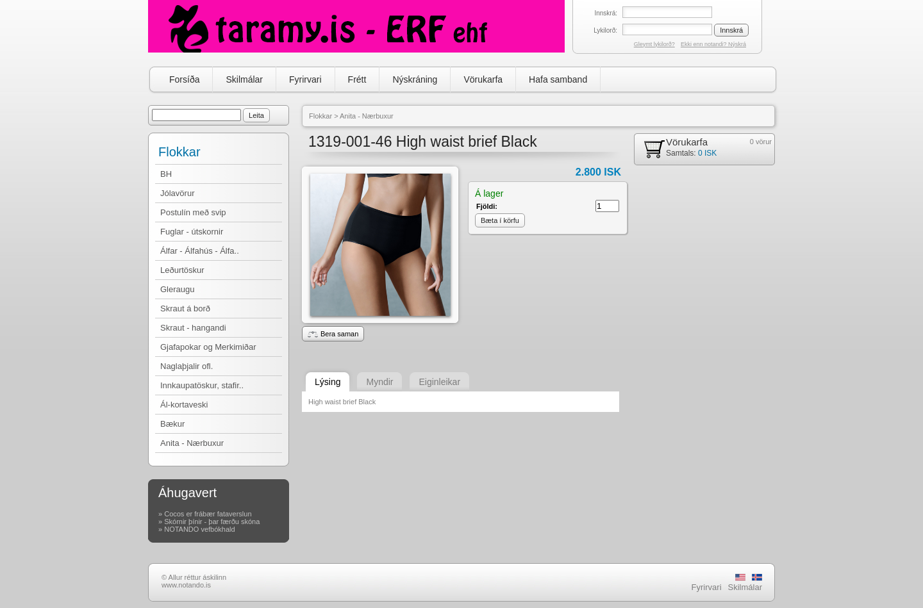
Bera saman (333, 334)
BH (166, 174)
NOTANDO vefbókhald (199, 529)
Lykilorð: (605, 30)
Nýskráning (414, 79)
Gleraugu (177, 289)
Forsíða (184, 79)
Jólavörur (177, 193)
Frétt (357, 79)
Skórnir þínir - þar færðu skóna (212, 521)
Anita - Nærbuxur (192, 443)
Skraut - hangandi (193, 328)
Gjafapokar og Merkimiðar (208, 347)
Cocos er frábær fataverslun (207, 514)
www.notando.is (186, 585)
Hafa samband (558, 79)
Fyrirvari (305, 79)
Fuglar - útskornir (191, 231)
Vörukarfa (483, 79)
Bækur (172, 424)
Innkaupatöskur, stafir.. (202, 385)
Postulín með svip (193, 212)
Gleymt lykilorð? (654, 44)
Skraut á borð (185, 308)
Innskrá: (605, 13)
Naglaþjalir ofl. (186, 366)
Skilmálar (244, 79)
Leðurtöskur (182, 270)
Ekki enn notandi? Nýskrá (713, 44)
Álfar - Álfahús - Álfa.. (199, 251)
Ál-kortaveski (184, 404)
